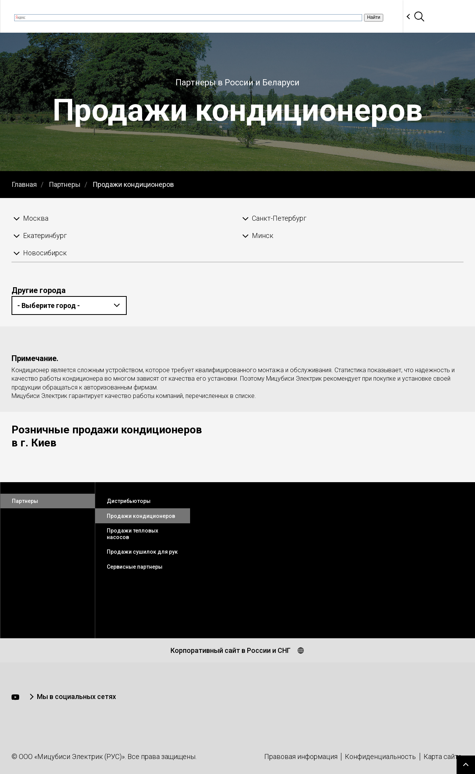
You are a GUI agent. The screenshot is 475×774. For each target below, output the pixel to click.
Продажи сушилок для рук (142, 552)
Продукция (233, 16)
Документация (287, 16)
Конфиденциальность (380, 756)
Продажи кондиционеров (133, 184)
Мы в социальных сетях (76, 696)
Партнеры (390, 16)
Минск (262, 235)
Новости (144, 16)
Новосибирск (45, 253)
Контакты (434, 16)
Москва (35, 218)
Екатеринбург (45, 235)
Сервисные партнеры (134, 567)
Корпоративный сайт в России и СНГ (230, 650)
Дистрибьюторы (129, 501)
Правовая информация (301, 756)
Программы (342, 16)
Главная (24, 184)
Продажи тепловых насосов (132, 534)
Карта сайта (443, 756)
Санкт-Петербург (279, 218)
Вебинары (186, 16)
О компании (99, 16)
